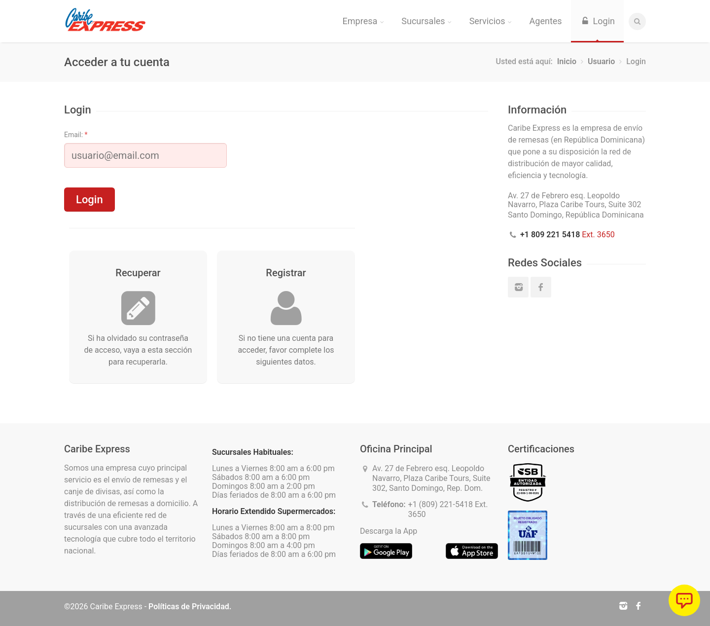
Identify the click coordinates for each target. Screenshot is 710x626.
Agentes (546, 21)
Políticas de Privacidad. (189, 606)
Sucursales (426, 21)
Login (597, 21)
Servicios (490, 21)
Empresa (363, 21)
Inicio (566, 61)
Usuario (601, 61)
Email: (76, 135)
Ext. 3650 (567, 234)
